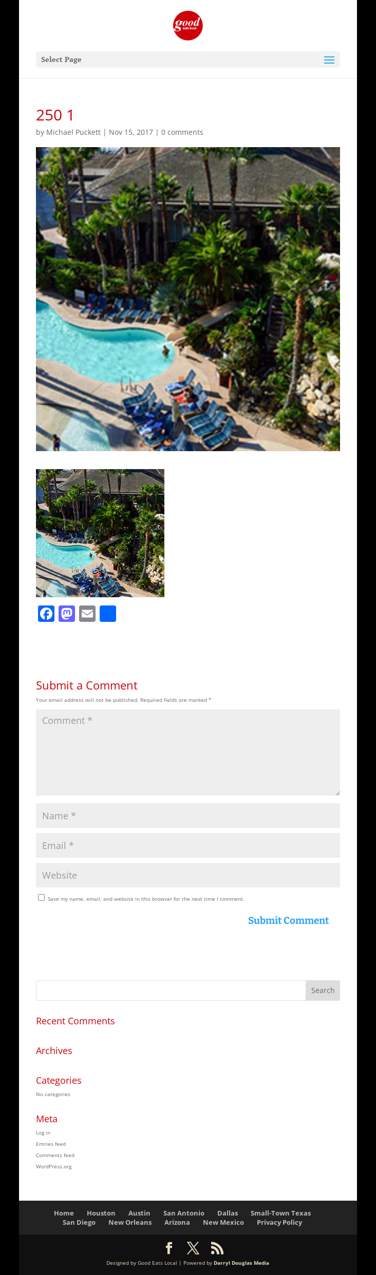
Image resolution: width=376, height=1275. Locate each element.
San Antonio (183, 1213)
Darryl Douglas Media (241, 1262)
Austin (139, 1213)
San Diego (79, 1222)
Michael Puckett (73, 132)
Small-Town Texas (281, 1213)
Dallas (227, 1213)
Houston (101, 1213)
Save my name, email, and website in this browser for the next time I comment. (146, 898)
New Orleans (130, 1222)
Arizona (177, 1222)
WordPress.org (53, 1166)
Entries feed (51, 1143)
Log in (43, 1132)
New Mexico (223, 1222)
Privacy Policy (279, 1222)
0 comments (182, 132)
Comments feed (55, 1155)
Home (64, 1213)
